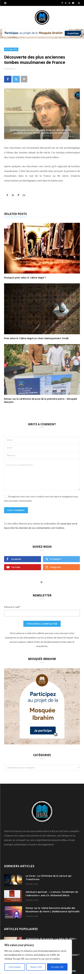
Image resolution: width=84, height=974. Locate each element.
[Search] (79, 2)
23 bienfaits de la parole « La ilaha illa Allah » (51, 938)
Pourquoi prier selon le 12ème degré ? (25, 277)
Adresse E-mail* (12, 606)
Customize (15, 966)
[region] (36, 957)
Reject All (36, 966)
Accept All (57, 966)
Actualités (11, 49)
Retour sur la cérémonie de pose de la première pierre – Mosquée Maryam (40, 400)
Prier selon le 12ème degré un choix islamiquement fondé (36, 338)
